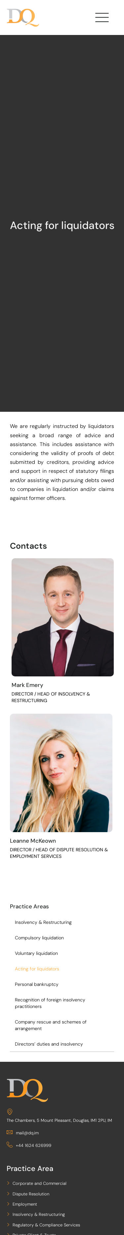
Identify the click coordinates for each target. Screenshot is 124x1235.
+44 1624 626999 (29, 1145)
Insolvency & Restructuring (43, 922)
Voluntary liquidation (36, 953)
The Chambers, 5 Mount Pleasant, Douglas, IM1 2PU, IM (59, 1116)
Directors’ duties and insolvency (49, 1044)
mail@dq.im (23, 1133)
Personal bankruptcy (37, 984)
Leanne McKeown (33, 840)
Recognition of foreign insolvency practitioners (50, 1003)
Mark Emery (27, 685)
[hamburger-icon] (101, 19)
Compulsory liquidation (39, 938)
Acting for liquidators (37, 969)
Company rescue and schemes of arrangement (51, 1025)
